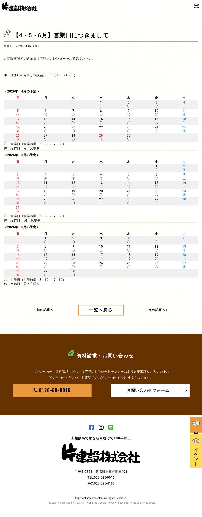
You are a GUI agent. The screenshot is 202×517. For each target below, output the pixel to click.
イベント (196, 446)
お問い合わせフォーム (157, 390)
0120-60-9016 (52, 391)
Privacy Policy (115, 503)
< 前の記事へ (43, 310)
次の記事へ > (158, 310)
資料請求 (196, 419)
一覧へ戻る (101, 310)
